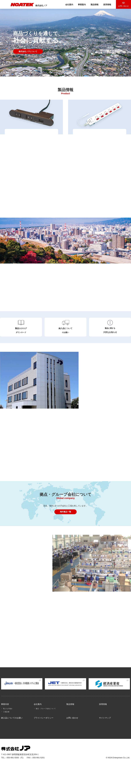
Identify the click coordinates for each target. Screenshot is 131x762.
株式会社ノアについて (29, 51)
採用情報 (100, 4)
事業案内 (75, 4)
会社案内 (63, 4)
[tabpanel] (65, 38)
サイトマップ (105, 714)
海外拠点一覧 (65, 510)
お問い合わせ (72, 714)
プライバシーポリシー (43, 714)
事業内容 (5, 700)
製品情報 (88, 4)
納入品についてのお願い (12, 714)
